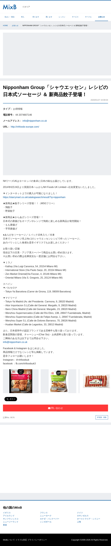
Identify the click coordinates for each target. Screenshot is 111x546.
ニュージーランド (10, 522)
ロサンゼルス (83, 516)
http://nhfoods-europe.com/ (25, 126)
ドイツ (80, 513)
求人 (22, 17)
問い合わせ (55, 408)
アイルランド (9, 516)
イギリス (7, 513)
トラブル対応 (21, 540)
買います (49, 17)
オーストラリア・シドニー (88, 519)
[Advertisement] (57, 53)
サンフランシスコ (10, 519)
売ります (35, 17)
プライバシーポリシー (37, 540)
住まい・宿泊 (9, 17)
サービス (75, 17)
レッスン (62, 17)
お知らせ (101, 17)
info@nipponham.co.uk (35, 121)
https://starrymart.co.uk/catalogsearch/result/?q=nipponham (34, 197)
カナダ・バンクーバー (49, 519)
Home (5, 25)
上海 (79, 522)
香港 (5, 525)
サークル (88, 17)
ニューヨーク (45, 516)
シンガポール (45, 522)
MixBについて (9, 540)
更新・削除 (102, 417)
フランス (44, 513)
